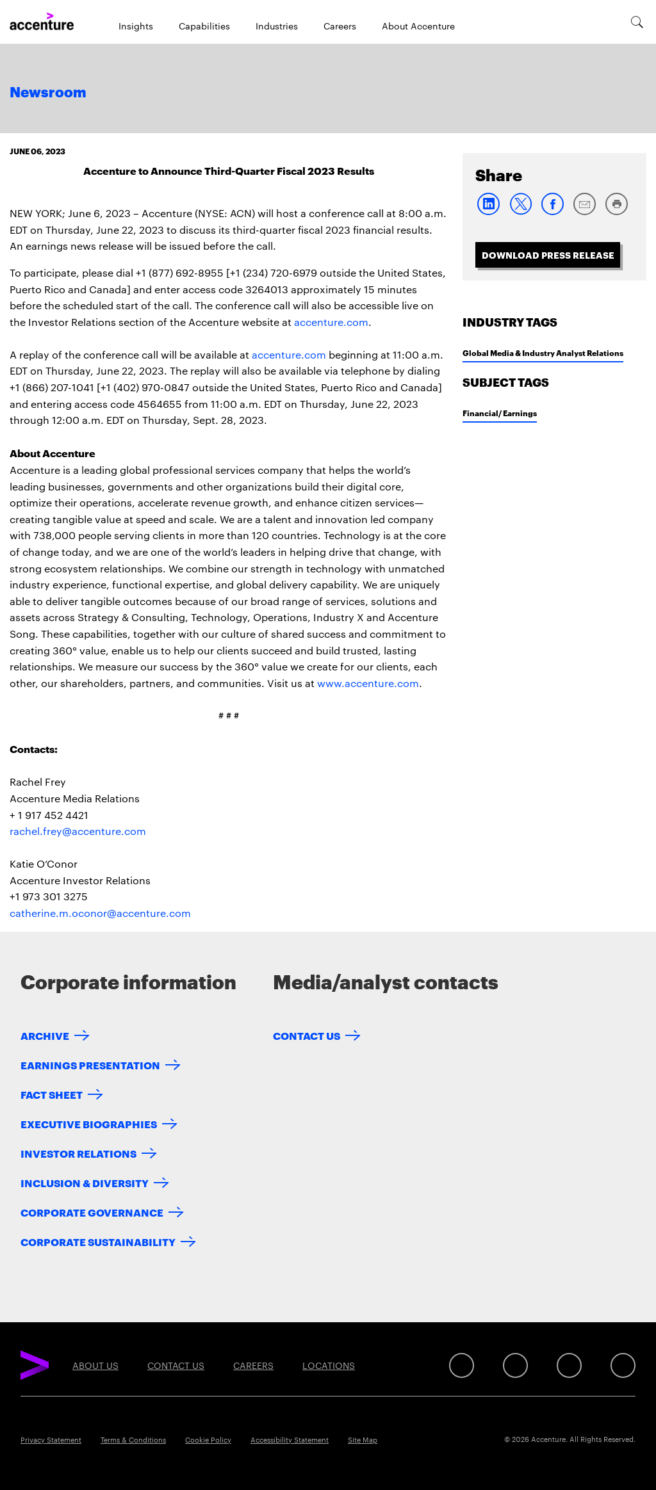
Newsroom (48, 93)
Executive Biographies (88, 1123)
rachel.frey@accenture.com (78, 831)
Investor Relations (78, 1153)
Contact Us (306, 1035)
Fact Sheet (51, 1094)
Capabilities (204, 25)
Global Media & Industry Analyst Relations (543, 352)
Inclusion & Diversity (84, 1182)
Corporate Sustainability (98, 1241)
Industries (277, 25)
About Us (95, 1365)
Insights (136, 25)
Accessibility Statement (289, 1439)
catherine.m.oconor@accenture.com (100, 912)
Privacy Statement (50, 1439)
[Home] (42, 21)
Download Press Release (548, 254)
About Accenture (418, 25)
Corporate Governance (91, 1211)
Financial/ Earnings (500, 412)
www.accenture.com (368, 683)
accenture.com (331, 321)
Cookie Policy (208, 1439)
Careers (340, 25)
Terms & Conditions (133, 1439)
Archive (44, 1035)
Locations (328, 1365)
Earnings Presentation (90, 1064)
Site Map (362, 1439)
